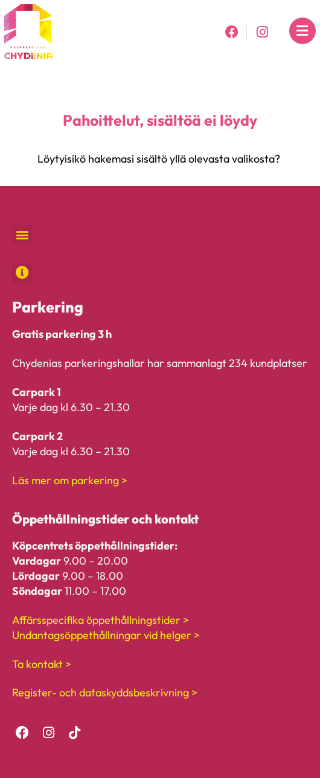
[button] (22, 235)
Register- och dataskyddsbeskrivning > (104, 692)
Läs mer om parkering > (69, 480)
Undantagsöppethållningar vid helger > (106, 635)
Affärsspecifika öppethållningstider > (100, 620)
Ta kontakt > (41, 664)
